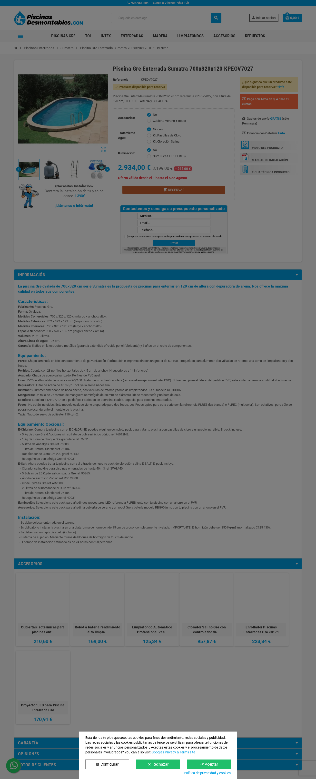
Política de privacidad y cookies (207, 773)
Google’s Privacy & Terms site (173, 752)
